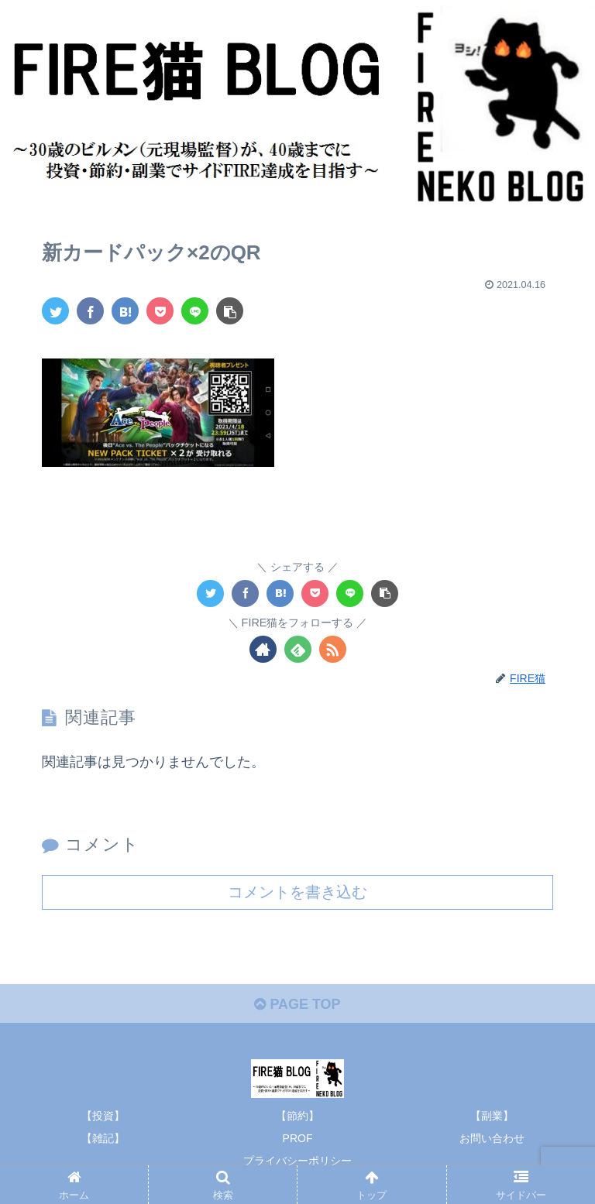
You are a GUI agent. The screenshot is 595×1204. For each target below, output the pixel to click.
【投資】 (103, 1115)
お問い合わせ (491, 1138)
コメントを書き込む (297, 891)
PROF (298, 1138)
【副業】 (492, 1115)
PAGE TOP (297, 1003)
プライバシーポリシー (297, 1160)
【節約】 (297, 1115)
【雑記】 (103, 1138)
